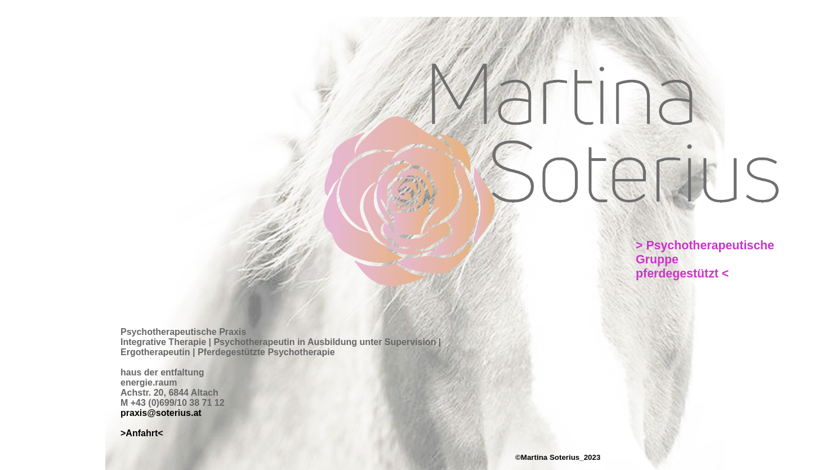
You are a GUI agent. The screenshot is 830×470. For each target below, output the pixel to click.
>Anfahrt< (142, 433)
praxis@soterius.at (161, 413)
